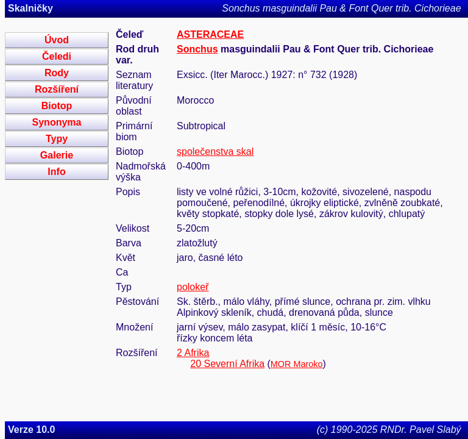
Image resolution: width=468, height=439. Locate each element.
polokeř (192, 287)
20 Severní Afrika (227, 364)
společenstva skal (215, 151)
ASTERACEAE (210, 34)
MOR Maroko (297, 364)
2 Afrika (193, 353)
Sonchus (197, 49)
